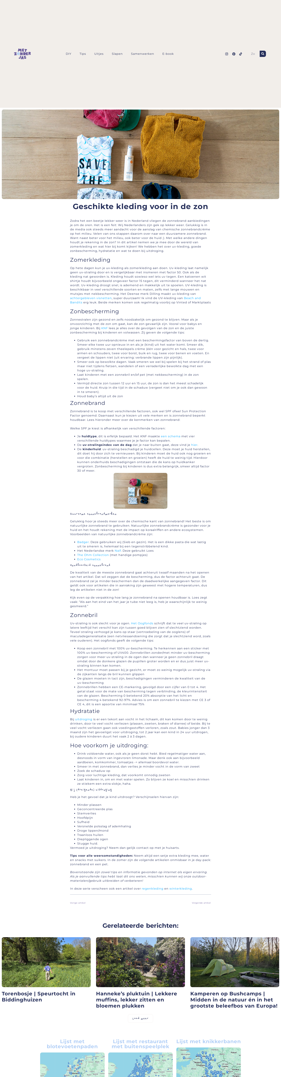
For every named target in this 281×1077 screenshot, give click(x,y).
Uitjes (99, 53)
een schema (170, 436)
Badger (83, 542)
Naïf (118, 550)
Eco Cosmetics (89, 559)
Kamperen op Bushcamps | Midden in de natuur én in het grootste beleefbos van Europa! (234, 1000)
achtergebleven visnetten (91, 298)
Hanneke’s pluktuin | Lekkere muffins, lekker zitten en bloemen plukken (136, 1000)
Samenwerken (142, 53)
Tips (83, 53)
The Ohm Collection (93, 555)
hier (194, 445)
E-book (168, 53)
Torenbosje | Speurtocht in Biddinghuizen (38, 997)
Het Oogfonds (142, 623)
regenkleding (152, 888)
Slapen (117, 53)
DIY (68, 53)
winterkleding (180, 888)
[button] (140, 1018)
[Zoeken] (263, 54)
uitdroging (83, 719)
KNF (104, 328)
